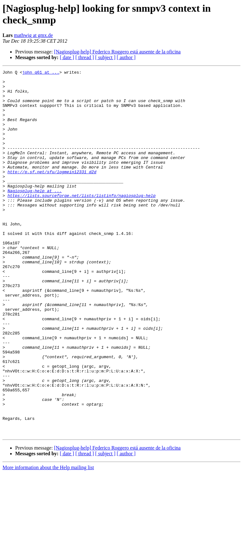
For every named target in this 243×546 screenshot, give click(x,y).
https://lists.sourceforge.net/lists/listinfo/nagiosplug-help (82, 221)
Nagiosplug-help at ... (35, 215)
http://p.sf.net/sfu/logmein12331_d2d (52, 192)
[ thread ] (84, 57)
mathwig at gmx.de (33, 35)
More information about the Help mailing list (48, 540)
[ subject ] (105, 57)
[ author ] (126, 57)
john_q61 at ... (40, 73)
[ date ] (67, 57)
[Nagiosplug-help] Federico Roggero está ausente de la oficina (117, 51)
